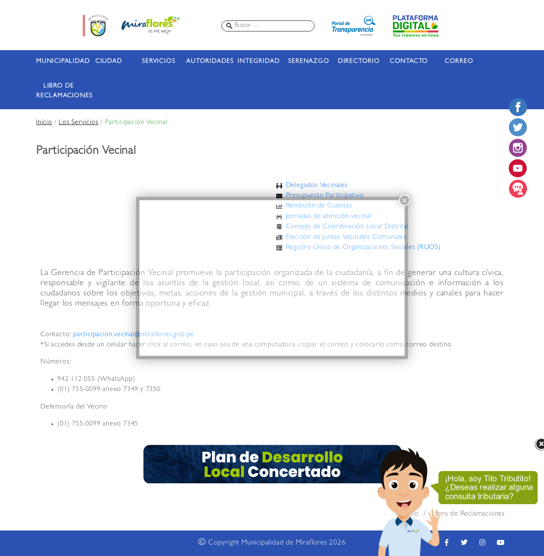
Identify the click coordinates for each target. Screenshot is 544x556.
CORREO (459, 61)
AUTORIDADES (208, 61)
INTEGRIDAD (259, 61)
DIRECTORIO (359, 61)
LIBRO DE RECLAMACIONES (58, 91)
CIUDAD (108, 61)
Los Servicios (78, 122)
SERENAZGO (308, 61)
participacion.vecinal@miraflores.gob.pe (133, 335)
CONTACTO (409, 61)
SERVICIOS (158, 61)
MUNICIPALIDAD (58, 61)
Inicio (44, 122)
